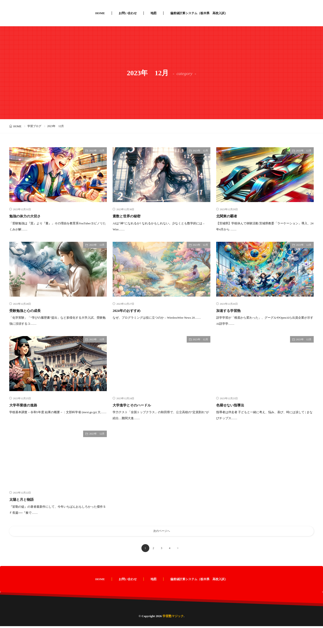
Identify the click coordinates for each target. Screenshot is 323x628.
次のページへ (162, 532)
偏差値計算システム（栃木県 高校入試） (199, 13)
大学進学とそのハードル (136, 405)
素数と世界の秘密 (129, 216)
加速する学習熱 (230, 310)
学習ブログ (34, 126)
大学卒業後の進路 (26, 405)
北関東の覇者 (228, 216)
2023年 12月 (96, 150)
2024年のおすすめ (129, 310)
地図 (153, 13)
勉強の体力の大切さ (28, 216)
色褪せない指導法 (233, 405)
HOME (100, 13)
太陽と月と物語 (24, 499)
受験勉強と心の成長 (28, 310)
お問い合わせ (128, 13)
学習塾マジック (173, 618)
